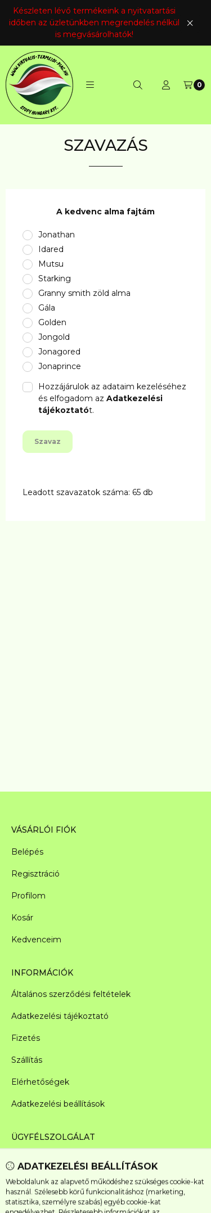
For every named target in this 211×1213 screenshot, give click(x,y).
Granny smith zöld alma (84, 293)
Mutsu (51, 264)
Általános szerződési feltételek (71, 994)
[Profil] (166, 85)
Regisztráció (35, 874)
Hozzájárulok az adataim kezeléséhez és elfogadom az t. (112, 398)
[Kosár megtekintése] (194, 85)
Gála (46, 308)
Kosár (22, 918)
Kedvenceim (36, 940)
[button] (90, 85)
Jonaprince (59, 366)
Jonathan (56, 235)
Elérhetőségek (40, 1082)
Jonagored (59, 352)
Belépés (27, 852)
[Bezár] (190, 23)
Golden (52, 322)
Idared (51, 249)
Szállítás (26, 1060)
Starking (54, 278)
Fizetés (25, 1038)
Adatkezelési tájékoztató (60, 1016)
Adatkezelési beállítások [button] (58, 1104)
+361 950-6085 (39, 1181)
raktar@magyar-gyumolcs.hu (68, 1159)
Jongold (54, 337)
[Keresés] (138, 85)
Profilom (28, 896)
